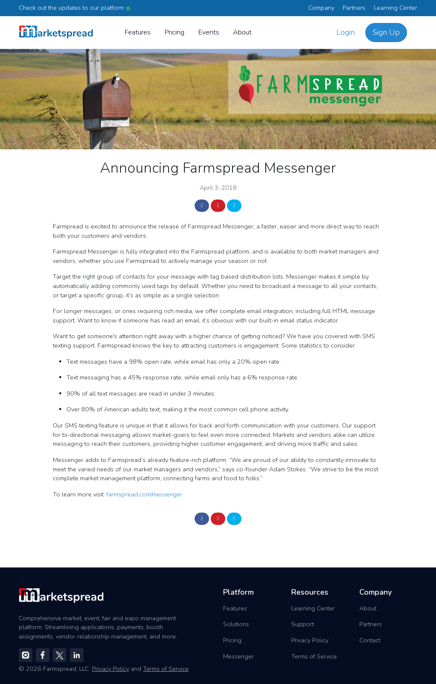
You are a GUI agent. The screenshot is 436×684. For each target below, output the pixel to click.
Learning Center (395, 7)
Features (137, 32)
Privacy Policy (309, 640)
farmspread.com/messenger (144, 494)
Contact (369, 640)
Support (302, 624)
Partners (354, 7)
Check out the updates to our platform (75, 7)
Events (208, 32)
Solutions (236, 624)
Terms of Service (314, 656)
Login (345, 32)
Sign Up (386, 32)
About (242, 32)
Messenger (238, 656)
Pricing (174, 32)
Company (321, 7)
